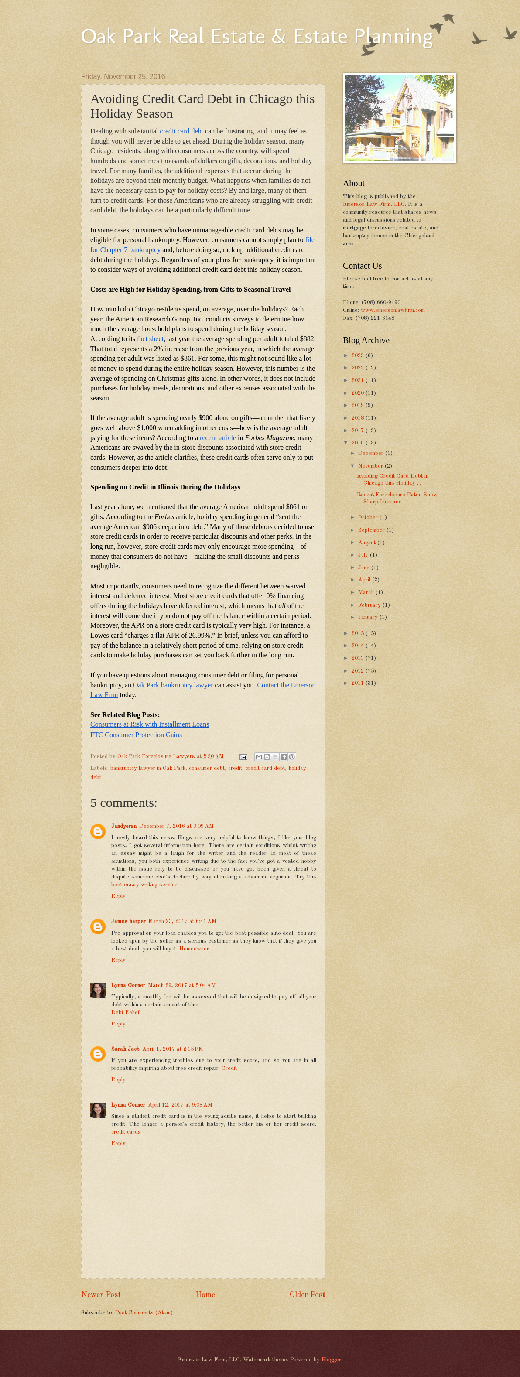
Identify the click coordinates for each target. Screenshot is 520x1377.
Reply (118, 896)
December (371, 453)
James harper (128, 921)
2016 (359, 443)
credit (235, 768)
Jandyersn (124, 826)
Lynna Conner (128, 985)
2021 (359, 380)
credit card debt (265, 768)
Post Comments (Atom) (144, 1312)
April (365, 580)
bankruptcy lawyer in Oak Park (147, 768)
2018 (359, 418)
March (367, 592)
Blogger (331, 1360)
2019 (359, 405)
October (369, 517)
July (364, 555)
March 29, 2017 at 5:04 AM (182, 985)
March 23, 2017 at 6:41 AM (182, 921)
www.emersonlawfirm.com (393, 310)
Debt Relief (125, 1012)
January (369, 617)
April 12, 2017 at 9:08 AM (180, 1105)
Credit (229, 1068)
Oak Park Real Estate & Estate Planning (257, 36)
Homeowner (194, 949)
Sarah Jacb (125, 1049)
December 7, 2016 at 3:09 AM (176, 826)
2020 (359, 393)
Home (205, 1295)
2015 (359, 633)
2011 (359, 683)
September (372, 530)
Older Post (307, 1295)
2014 (359, 646)
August (367, 543)
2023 (359, 356)
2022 (359, 368)
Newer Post (101, 1295)
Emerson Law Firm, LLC (374, 204)
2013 (359, 658)
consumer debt (207, 768)
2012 (359, 671)
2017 (359, 431)
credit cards (126, 1132)
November (371, 466)
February (370, 605)
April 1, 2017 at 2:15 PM (172, 1049)
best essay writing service (144, 885)
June (364, 568)
